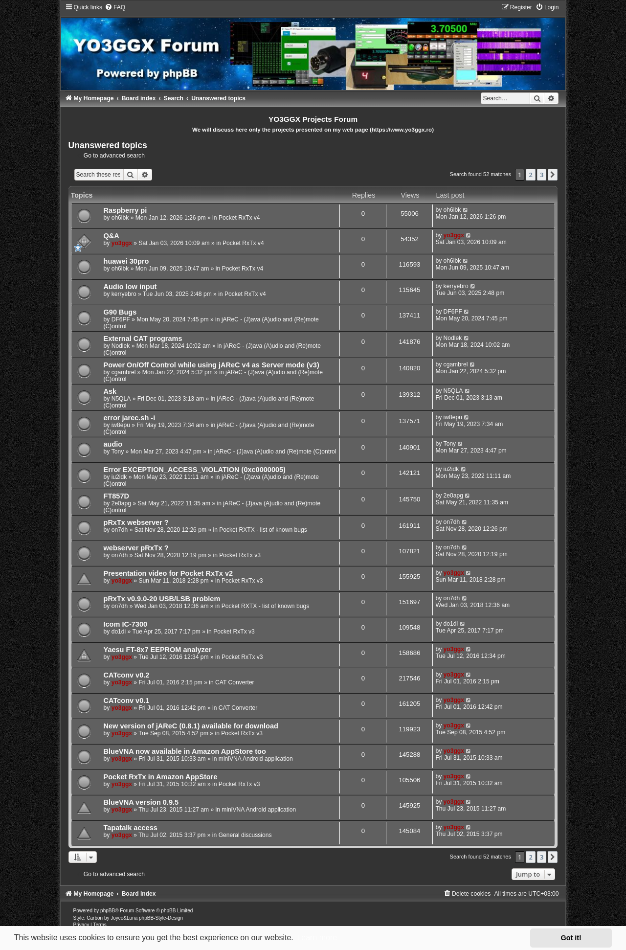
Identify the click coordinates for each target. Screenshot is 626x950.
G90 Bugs (120, 312)
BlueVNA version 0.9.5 (141, 802)
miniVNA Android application (256, 758)
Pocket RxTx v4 (239, 217)
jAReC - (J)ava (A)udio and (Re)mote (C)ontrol (275, 451)
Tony (118, 451)
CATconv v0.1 (127, 700)
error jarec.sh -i (130, 418)
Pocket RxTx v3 (240, 555)
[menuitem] (115, 7)
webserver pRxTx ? (136, 548)
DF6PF (121, 319)
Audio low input (130, 287)
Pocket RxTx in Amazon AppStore (161, 777)
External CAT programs (143, 338)
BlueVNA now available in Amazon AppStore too (185, 751)
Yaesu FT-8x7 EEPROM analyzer (158, 650)
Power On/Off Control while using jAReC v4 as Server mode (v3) (211, 365)
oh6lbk (120, 217)
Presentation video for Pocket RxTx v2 (168, 573)
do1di (119, 631)
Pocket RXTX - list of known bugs (263, 529)
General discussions (245, 835)
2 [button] (530, 174)
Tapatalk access (130, 828)
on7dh (120, 529)
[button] (553, 175)
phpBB (107, 910)
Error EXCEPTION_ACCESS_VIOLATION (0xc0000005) (195, 470)
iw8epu (121, 425)
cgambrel (124, 372)
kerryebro (124, 294)
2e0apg (121, 503)
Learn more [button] (317, 937)
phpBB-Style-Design (161, 918)
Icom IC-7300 (126, 624)
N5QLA (121, 398)
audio (113, 444)
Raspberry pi (125, 210)
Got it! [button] (571, 938)
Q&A (111, 236)
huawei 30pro (126, 261)
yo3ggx (122, 243)
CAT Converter (234, 682)
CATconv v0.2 (127, 675)
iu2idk (119, 477)
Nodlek (121, 345)
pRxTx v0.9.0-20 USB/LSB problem (162, 599)
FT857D (116, 496)
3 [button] (541, 174)
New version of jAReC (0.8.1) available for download (191, 726)
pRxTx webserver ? (136, 522)
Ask (110, 391)
